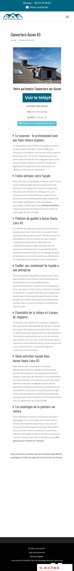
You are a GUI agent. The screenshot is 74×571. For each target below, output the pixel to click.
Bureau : (37, 2)
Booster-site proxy (55, 560)
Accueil (13, 40)
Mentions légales (36, 556)
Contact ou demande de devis (37, 123)
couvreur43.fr (39, 548)
